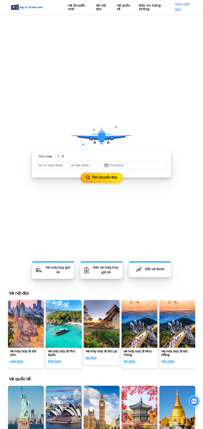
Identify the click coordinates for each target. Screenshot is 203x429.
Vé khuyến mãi (76, 7)
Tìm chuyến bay (101, 177)
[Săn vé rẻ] (101, 270)
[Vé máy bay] (53, 270)
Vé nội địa (101, 7)
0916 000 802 (182, 7)
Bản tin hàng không (150, 7)
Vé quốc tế (123, 7)
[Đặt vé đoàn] (150, 269)
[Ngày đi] (117, 166)
